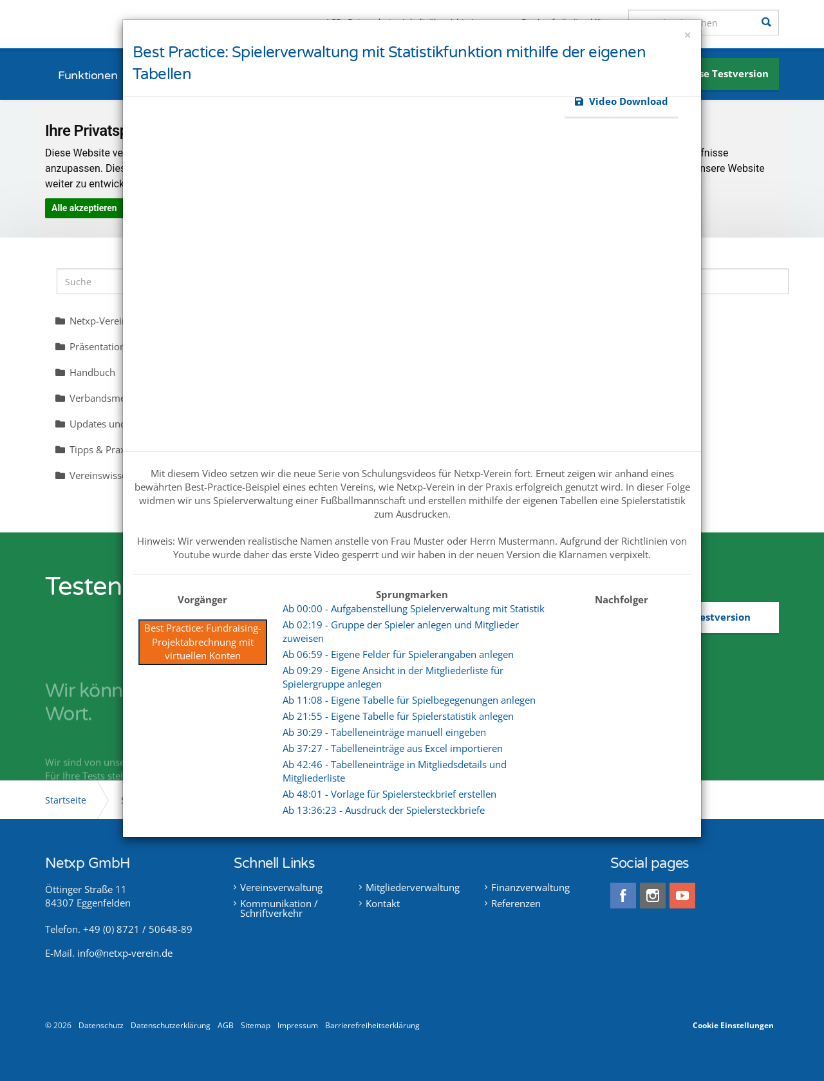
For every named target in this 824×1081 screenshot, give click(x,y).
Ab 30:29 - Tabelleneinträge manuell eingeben (384, 732)
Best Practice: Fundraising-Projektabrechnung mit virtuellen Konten (202, 641)
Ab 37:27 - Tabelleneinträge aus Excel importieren (393, 748)
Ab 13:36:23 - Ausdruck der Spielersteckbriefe (384, 810)
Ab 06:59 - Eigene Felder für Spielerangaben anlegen (398, 654)
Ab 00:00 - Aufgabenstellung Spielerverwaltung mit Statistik (414, 608)
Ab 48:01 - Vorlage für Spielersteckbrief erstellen (389, 793)
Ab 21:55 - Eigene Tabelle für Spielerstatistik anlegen (398, 716)
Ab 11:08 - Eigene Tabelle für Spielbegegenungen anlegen (409, 699)
